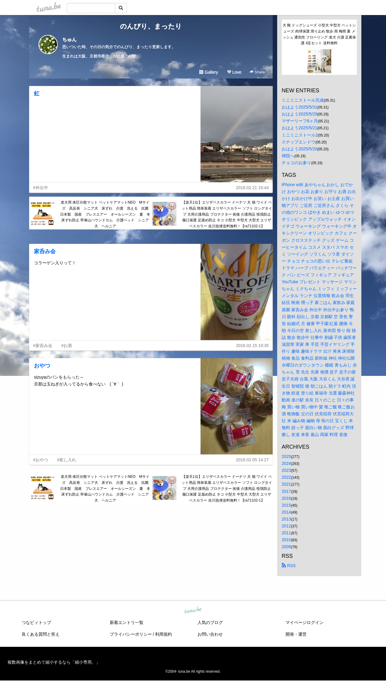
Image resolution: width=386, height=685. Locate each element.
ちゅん (69, 39)
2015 (286, 505)
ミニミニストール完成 (303, 100)
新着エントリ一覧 (126, 622)
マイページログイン (304, 622)
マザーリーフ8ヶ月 (300, 120)
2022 (286, 477)
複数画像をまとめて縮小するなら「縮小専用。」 (54, 662)
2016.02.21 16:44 (252, 187)
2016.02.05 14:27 (252, 459)
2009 (286, 546)
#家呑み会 (42, 345)
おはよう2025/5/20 (299, 148)
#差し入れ (66, 459)
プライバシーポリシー (131, 634)
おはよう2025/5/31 (299, 107)
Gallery (208, 72)
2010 (286, 539)
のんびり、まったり (151, 26)
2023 (286, 470)
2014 (286, 512)
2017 (286, 491)
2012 (286, 526)
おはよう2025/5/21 (299, 127)
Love (234, 72)
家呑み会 (45, 251)
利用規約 (163, 634)
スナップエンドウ (298, 142)
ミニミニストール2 (300, 135)
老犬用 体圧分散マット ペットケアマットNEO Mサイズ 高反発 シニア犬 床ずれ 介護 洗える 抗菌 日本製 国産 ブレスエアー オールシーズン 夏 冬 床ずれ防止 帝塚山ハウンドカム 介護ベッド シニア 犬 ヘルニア (105, 214)
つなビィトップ (36, 622)
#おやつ (40, 459)
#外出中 (40, 187)
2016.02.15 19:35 (252, 345)
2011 (286, 532)
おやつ (42, 366)
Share (257, 72)
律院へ (288, 155)
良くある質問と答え (41, 634)
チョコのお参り (296, 162)
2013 (286, 519)
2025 (286, 456)
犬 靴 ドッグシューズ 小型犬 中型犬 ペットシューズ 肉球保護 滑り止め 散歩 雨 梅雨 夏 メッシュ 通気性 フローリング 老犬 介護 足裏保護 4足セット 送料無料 (319, 34)
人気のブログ (210, 622)
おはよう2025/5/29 (299, 114)
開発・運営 (296, 634)
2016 (286, 498)
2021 (286, 484)
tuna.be (192, 610)
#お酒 (66, 345)
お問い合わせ (210, 634)
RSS (289, 565)
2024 (286, 463)
